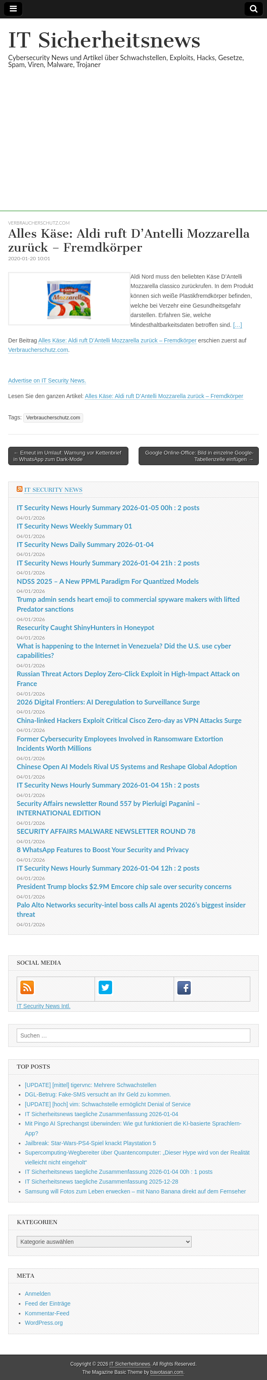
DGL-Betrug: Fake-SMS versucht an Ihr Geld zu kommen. (98, 1094)
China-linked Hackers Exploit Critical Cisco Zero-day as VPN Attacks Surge (129, 720)
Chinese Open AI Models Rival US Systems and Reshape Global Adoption (127, 766)
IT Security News (53, 489)
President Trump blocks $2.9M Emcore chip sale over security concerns (124, 886)
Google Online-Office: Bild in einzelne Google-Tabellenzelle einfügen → (199, 456)
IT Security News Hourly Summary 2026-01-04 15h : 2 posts (108, 785)
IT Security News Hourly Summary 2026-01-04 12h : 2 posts (108, 868)
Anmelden (38, 1293)
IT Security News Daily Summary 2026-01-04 (85, 544)
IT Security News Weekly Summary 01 (74, 526)
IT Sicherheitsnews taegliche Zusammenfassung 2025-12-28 (101, 1181)
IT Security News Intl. (44, 1006)
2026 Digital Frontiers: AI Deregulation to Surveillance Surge (108, 702)
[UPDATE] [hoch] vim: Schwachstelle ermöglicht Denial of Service (108, 1104)
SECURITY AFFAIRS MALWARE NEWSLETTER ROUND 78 (106, 831)
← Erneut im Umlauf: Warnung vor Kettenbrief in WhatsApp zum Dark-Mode (67, 456)
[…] (237, 325)
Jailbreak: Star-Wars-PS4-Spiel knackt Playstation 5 (90, 1143)
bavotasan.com (166, 1372)
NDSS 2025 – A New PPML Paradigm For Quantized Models (108, 581)
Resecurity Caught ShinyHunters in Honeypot (85, 627)
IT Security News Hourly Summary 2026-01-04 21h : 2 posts (108, 562)
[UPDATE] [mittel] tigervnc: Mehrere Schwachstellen (91, 1085)
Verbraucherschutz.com (39, 222)
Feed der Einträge (48, 1303)
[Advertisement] (133, 154)
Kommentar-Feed (47, 1313)
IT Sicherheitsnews (104, 40)
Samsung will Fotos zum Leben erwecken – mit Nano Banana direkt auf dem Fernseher (135, 1191)
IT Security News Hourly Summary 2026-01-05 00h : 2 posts (108, 507)
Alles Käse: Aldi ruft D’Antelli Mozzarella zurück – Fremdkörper (117, 340)
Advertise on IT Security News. (47, 380)
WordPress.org (44, 1322)
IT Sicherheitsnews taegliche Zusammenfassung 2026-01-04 (101, 1114)
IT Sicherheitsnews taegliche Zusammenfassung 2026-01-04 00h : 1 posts (118, 1171)
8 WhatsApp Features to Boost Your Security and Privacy (103, 849)
